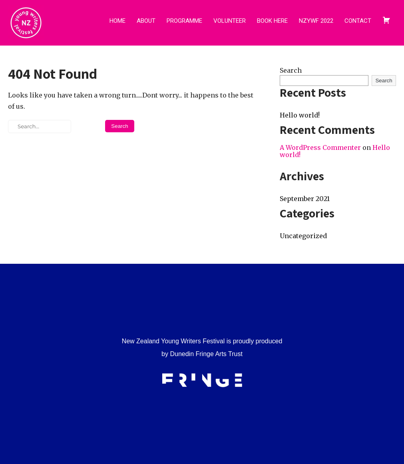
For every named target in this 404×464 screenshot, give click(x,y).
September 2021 (305, 199)
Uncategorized (303, 236)
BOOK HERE (272, 20)
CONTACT (357, 20)
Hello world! (300, 115)
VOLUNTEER (229, 20)
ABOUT (146, 20)
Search (291, 70)
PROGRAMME (184, 20)
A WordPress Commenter (320, 147)
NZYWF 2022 (316, 20)
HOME (117, 20)
